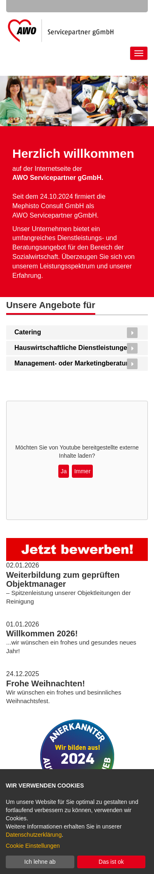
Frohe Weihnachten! (45, 683)
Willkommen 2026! (42, 633)
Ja (64, 471)
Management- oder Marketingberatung (74, 363)
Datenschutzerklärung (34, 834)
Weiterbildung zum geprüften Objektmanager (63, 579)
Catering (27, 332)
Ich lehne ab (39, 861)
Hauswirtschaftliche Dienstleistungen (72, 347)
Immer (82, 471)
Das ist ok (111, 861)
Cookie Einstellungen (33, 845)
